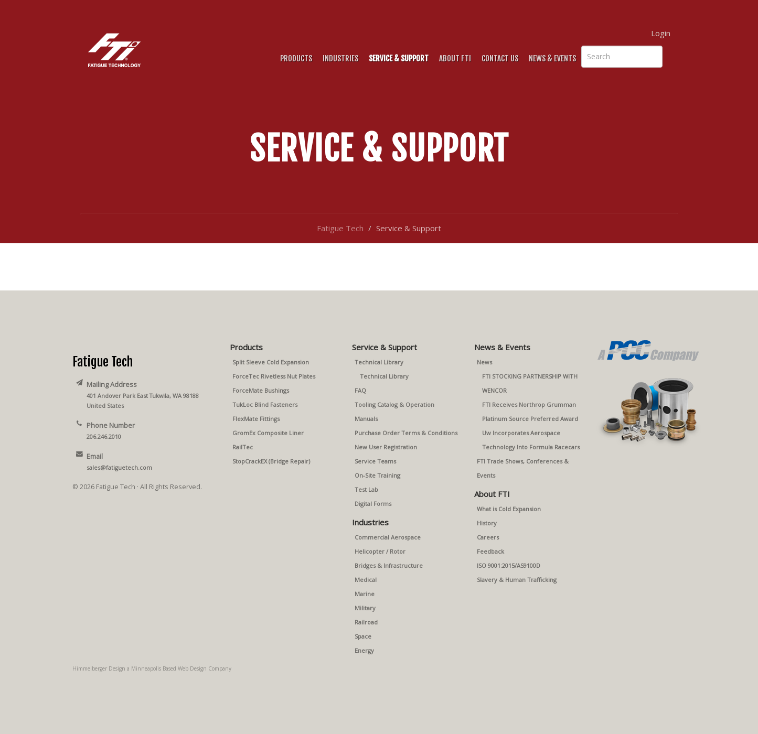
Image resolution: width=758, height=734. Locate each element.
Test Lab (366, 489)
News (484, 362)
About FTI (455, 58)
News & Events (552, 58)
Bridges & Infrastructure (389, 565)
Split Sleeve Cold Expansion (270, 362)
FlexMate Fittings (256, 419)
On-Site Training (377, 475)
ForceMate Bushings (260, 390)
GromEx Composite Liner (268, 433)
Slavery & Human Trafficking (517, 580)
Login (660, 33)
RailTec (242, 447)
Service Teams (375, 461)
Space (363, 636)
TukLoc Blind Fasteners (264, 404)
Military (365, 608)
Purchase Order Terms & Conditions (406, 433)
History (487, 523)
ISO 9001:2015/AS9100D (508, 565)
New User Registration (386, 447)
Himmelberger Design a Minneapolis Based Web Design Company (151, 668)
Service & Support (399, 58)
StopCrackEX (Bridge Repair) (271, 461)
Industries (340, 58)
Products (296, 58)
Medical (366, 580)
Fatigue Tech (340, 228)
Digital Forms (373, 504)
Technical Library (379, 362)
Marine (365, 594)
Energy (364, 650)
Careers (488, 537)
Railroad (366, 622)
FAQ (360, 390)
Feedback (490, 551)
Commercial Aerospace (388, 537)
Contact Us (500, 58)
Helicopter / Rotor (380, 551)
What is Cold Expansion (509, 509)
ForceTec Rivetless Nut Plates (273, 376)
